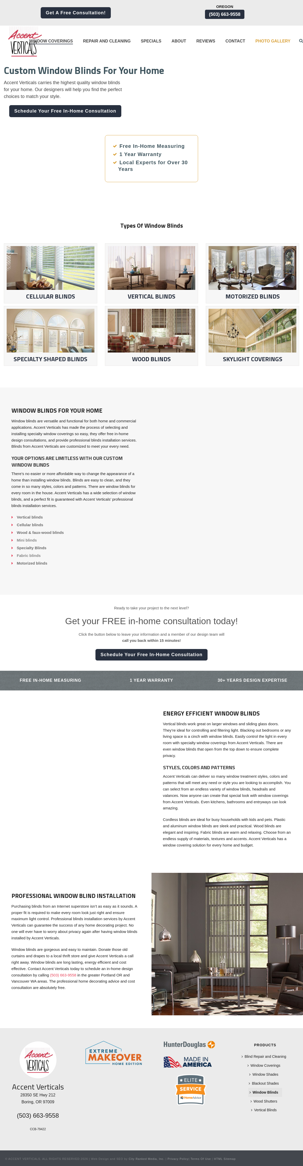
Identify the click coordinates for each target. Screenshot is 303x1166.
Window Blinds (264, 1092)
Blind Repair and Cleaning (264, 1056)
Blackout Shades (264, 1083)
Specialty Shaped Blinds (50, 336)
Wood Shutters (264, 1101)
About (178, 41)
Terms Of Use (201, 1158)
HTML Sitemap (225, 1158)
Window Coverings (51, 41)
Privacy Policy (178, 1158)
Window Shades (263, 1074)
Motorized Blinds (252, 296)
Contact (235, 41)
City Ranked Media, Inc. (147, 1158)
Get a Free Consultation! (76, 12)
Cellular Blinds (50, 273)
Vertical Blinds (152, 273)
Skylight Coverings (252, 336)
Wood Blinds (152, 336)
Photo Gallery (272, 41)
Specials (151, 41)
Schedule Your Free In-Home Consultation (65, 111)
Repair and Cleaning (107, 41)
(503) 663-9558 (224, 14)
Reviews (205, 41)
